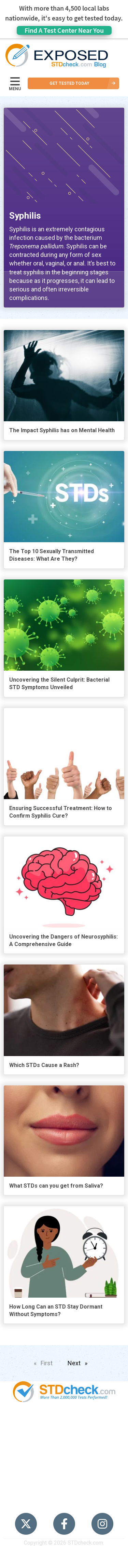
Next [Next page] (79, 1362)
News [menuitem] (64, 1450)
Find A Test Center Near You (64, 30)
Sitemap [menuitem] (64, 1489)
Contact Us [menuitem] (64, 1476)
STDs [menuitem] (64, 1437)
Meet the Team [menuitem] (64, 1502)
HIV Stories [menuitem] (64, 1463)
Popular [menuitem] (64, 1424)
